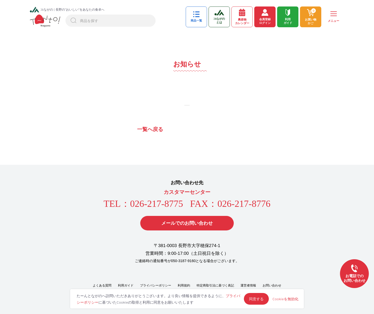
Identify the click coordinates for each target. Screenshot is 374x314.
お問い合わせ (272, 285)
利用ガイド (125, 285)
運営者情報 (248, 285)
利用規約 (184, 285)
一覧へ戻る (150, 129)
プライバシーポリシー (155, 285)
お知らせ (187, 64)
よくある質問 (102, 285)
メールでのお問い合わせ (187, 223)
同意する (256, 299)
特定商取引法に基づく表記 (215, 285)
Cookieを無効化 (285, 299)
